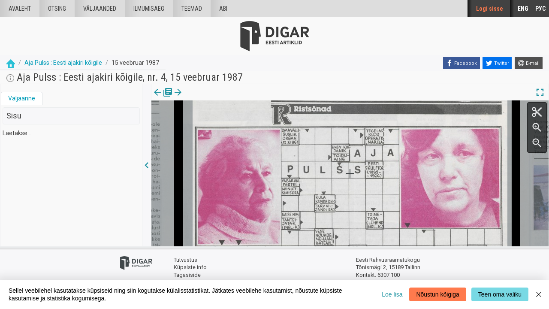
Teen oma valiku (500, 294)
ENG (523, 8)
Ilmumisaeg (148, 8)
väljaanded (99, 8)
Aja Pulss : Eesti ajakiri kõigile (63, 62)
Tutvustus (185, 260)
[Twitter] (497, 63)
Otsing (57, 8)
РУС (540, 8)
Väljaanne (21, 98)
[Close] (539, 294)
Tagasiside (187, 275)
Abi (223, 8)
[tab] (21, 98)
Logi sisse (489, 8)
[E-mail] (529, 63)
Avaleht (20, 8)
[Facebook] (461, 63)
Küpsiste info (190, 267)
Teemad (191, 8)
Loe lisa (392, 294)
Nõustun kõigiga (437, 294)
